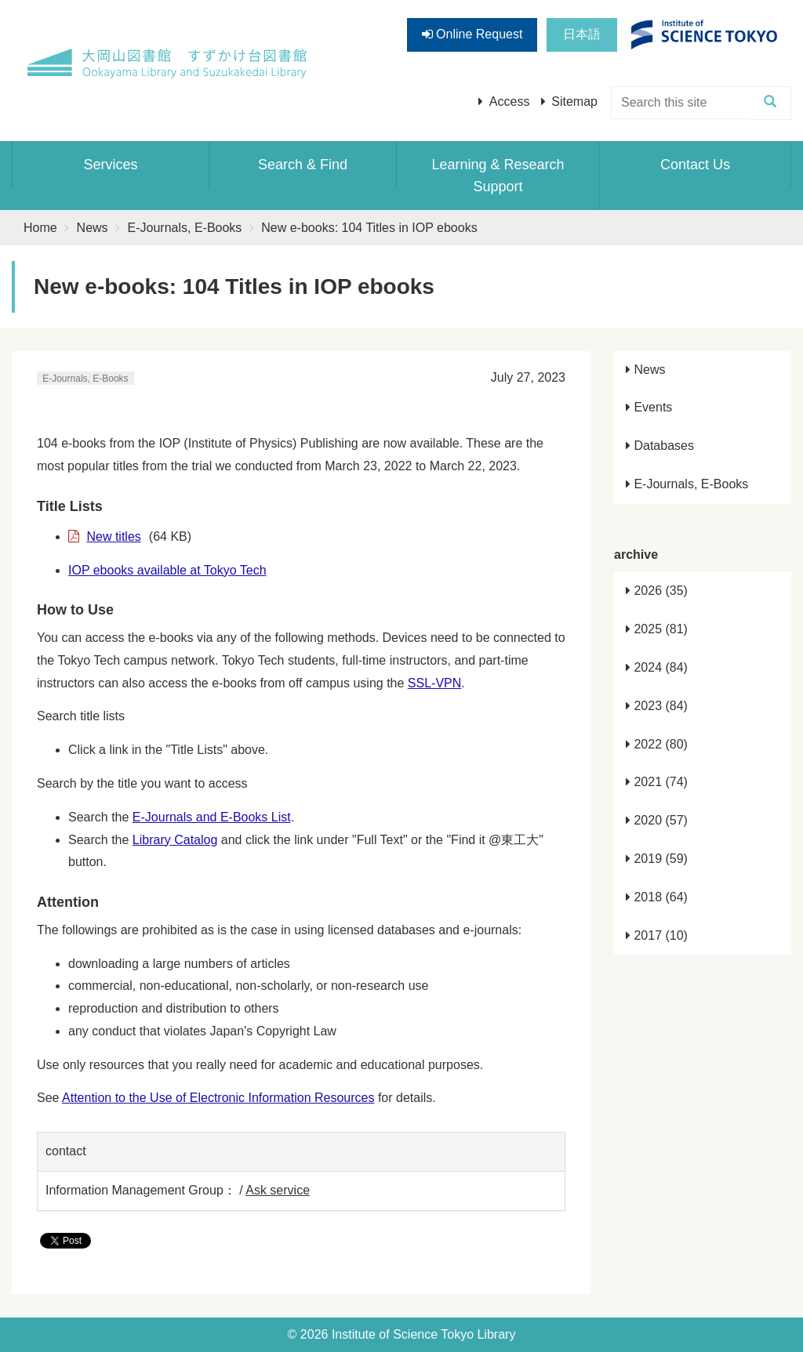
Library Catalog (175, 839)
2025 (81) (657, 629)
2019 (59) (657, 858)
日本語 (582, 34)
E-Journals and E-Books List (212, 817)
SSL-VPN (434, 683)
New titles (113, 536)
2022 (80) (657, 744)
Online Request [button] (472, 34)
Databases (660, 445)
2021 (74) (657, 781)
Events (649, 407)
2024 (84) (657, 667)
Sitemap (574, 101)
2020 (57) (657, 820)
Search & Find (302, 164)
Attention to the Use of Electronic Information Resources (218, 1097)
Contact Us (695, 164)
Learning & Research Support (497, 175)
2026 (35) (657, 590)
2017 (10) (657, 935)
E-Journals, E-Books (185, 227)
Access (509, 101)
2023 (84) (657, 705)
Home (40, 227)
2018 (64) (657, 897)
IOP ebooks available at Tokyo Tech (167, 570)
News (92, 227)
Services (110, 164)
